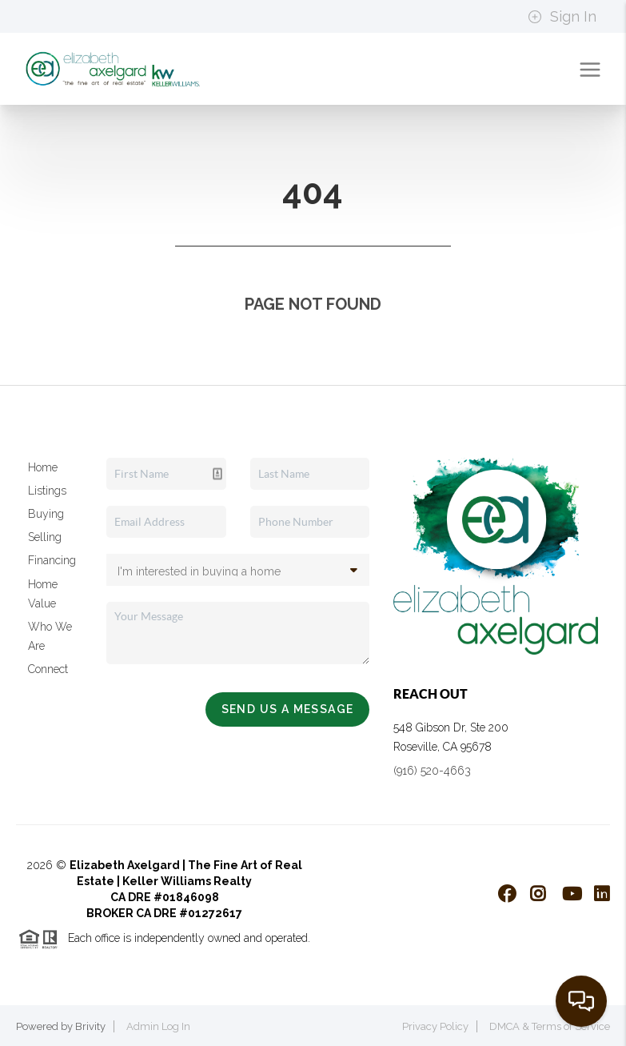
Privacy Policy (435, 1026)
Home (43, 467)
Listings (47, 490)
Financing (52, 560)
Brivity (90, 1026)
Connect (48, 669)
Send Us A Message (287, 709)
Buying (46, 513)
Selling (45, 537)
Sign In (562, 17)
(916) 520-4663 (432, 770)
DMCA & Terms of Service (549, 1026)
